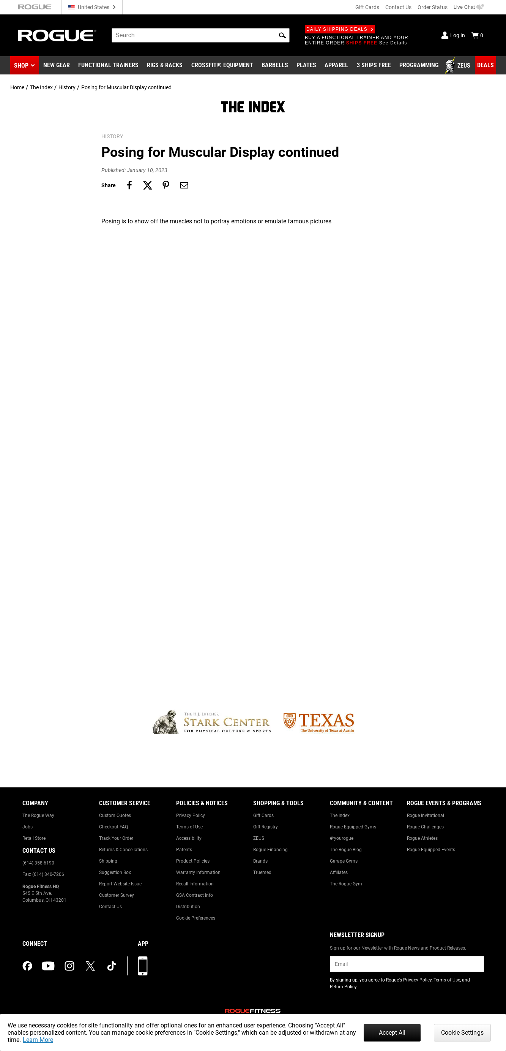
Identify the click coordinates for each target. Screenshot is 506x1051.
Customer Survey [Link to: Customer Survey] (116, 895)
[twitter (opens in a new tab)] (90, 965)
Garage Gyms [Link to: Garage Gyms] (344, 861)
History (67, 87)
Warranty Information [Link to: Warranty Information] (198, 872)
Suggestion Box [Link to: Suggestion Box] (115, 872)
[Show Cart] (477, 35)
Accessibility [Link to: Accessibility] (189, 838)
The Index (41, 87)
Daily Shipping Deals (340, 29)
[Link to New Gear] (56, 65)
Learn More (38, 1039)
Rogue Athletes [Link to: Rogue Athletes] (422, 838)
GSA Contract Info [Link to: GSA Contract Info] (194, 895)
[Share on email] (184, 185)
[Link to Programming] (419, 65)
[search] (201, 35)
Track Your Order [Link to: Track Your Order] (116, 838)
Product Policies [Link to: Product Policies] (193, 861)
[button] (282, 35)
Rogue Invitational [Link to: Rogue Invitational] (425, 815)
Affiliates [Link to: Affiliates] (339, 872)
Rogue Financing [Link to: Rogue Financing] (270, 849)
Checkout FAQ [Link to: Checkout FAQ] (113, 827)
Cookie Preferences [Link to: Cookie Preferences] (195, 918)
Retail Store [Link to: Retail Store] (34, 838)
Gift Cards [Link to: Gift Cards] (263, 815)
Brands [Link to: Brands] (260, 861)
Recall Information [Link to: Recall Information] (195, 884)
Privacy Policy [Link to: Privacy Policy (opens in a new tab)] (417, 980)
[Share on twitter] (147, 185)
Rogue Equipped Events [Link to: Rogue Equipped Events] (431, 849)
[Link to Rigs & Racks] (165, 65)
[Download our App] (142, 965)
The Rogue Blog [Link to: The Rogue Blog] (346, 849)
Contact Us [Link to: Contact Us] (110, 906)
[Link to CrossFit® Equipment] (222, 65)
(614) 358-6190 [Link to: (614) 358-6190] (38, 863)
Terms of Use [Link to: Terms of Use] (189, 827)
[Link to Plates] (306, 65)
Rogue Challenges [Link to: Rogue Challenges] (425, 827)
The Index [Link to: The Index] (340, 815)
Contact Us (398, 7)
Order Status (433, 7)
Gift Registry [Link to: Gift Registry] (265, 827)
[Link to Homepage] (57, 35)
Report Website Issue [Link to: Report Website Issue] (120, 884)
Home (17, 87)
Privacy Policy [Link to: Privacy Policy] (190, 815)
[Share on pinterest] (165, 185)
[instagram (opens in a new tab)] (69, 965)
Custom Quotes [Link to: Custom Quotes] (115, 815)
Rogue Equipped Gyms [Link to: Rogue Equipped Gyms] (353, 827)
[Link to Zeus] (459, 65)
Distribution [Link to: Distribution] (188, 906)
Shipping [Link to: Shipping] (108, 861)
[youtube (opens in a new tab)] (48, 965)
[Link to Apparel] (336, 65)
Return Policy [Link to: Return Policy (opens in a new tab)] (343, 986)
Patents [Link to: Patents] (184, 849)
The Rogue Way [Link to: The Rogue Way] (38, 815)
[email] (407, 964)
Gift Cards (367, 7)
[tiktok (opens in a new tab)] (111, 965)
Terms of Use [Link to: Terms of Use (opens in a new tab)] (446, 980)
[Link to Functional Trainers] (108, 65)
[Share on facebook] (129, 185)
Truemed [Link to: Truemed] (262, 872)
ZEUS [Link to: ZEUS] (258, 838)
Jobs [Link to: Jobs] (27, 827)
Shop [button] (21, 65)
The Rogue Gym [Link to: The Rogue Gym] (346, 884)
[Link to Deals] (485, 65)
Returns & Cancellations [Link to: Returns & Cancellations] (123, 849)
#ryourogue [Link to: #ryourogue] (341, 838)
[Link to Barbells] (274, 65)
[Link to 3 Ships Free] (374, 65)
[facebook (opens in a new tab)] (27, 965)
